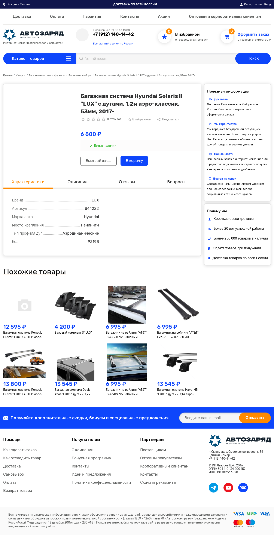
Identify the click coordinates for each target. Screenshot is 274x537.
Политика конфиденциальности (101, 484)
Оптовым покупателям (161, 460)
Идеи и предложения (91, 476)
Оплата (57, 16)
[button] (16, 4)
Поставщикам (153, 452)
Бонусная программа (91, 460)
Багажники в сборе (79, 75)
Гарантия (92, 16)
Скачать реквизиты (158, 484)
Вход (267, 4)
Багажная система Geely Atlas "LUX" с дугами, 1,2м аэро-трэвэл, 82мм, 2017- (73, 394)
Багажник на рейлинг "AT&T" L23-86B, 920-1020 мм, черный (126, 337)
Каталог (20, 75)
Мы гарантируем (225, 124)
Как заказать (223, 154)
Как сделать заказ (20, 452)
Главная (7, 75)
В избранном (187, 34)
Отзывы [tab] (127, 183)
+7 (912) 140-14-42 (113, 34)
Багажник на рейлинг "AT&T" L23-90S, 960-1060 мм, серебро (126, 394)
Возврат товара (17, 493)
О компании (83, 452)
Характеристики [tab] (28, 183)
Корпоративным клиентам (164, 468)
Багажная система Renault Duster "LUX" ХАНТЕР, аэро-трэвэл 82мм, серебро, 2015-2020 (24, 337)
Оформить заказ (253, 34)
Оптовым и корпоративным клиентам (225, 16)
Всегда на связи (224, 179)
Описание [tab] (77, 183)
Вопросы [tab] (176, 183)
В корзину (141, 161)
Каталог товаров (28, 58)
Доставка (22, 16)
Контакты (129, 16)
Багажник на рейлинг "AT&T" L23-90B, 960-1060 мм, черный (177, 337)
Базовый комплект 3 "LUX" (73, 335)
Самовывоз (13, 476)
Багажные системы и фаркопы (47, 75)
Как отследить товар (22, 460)
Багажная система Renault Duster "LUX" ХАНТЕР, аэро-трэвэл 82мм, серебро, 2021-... (23, 394)
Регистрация (253, 4)
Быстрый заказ (101, 161)
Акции (164, 16)
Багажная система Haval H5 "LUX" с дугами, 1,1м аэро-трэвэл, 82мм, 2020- (177, 394)
